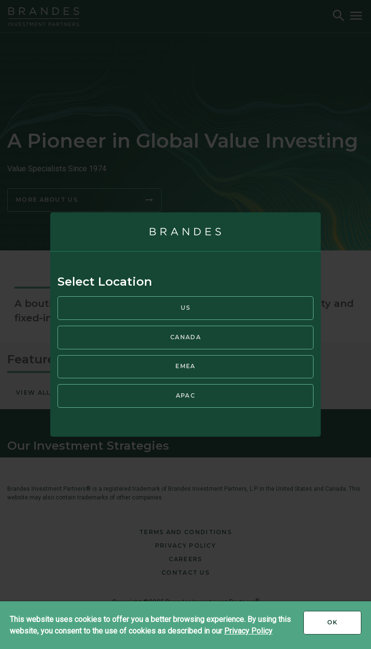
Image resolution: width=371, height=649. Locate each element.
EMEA (185, 366)
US (186, 307)
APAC (185, 395)
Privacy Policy (248, 630)
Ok (344, 626)
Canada (185, 337)
